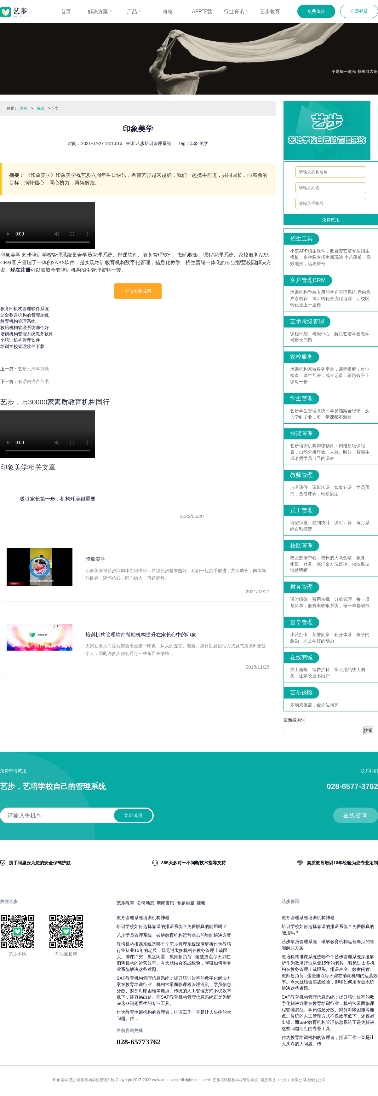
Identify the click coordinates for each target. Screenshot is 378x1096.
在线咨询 (355, 815)
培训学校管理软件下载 (22, 346)
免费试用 (331, 219)
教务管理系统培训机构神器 (143, 917)
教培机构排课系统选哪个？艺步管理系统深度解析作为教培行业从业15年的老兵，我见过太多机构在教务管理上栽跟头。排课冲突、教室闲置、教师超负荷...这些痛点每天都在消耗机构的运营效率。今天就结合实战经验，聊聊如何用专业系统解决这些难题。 (174, 957)
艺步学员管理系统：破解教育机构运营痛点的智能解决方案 (174, 935)
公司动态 (145, 903)
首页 (66, 11)
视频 (40, 108)
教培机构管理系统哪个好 (24, 327)
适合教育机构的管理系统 (24, 314)
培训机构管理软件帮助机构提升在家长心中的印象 (140, 634)
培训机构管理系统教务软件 (26, 333)
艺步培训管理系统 (153, 143)
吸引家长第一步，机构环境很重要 (57, 499)
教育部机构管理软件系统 (24, 308)
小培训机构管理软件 (20, 340)
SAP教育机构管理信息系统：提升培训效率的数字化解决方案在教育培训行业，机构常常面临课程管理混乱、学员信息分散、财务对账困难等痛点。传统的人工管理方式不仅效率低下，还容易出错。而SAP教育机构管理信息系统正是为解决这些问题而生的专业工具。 (174, 991)
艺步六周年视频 (33, 368)
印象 (193, 143)
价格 (168, 11)
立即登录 (359, 11)
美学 (203, 143)
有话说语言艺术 (33, 381)
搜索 (368, 730)
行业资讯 (236, 11)
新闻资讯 (165, 903)
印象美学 (95, 559)
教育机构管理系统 (18, 321)
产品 (134, 11)
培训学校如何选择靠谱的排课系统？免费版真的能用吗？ (172, 926)
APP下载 (202, 11)
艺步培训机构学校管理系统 (235, 1080)
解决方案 (100, 11)
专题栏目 (185, 903)
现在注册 (20, 270)
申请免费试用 (138, 291)
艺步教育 (270, 11)
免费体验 (316, 11)
